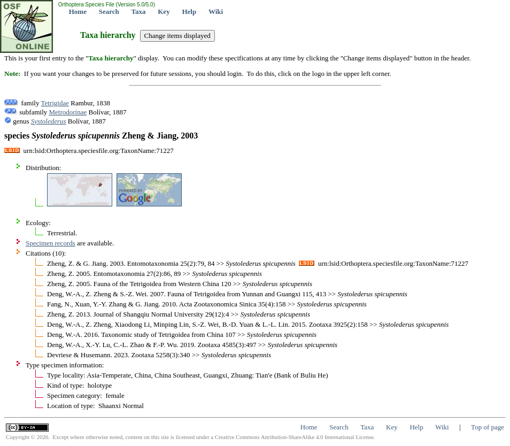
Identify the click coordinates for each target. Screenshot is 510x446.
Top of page (487, 427)
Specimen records (50, 243)
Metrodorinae (68, 112)
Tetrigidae (55, 103)
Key (163, 11)
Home (78, 11)
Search (109, 11)
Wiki (215, 11)
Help (189, 11)
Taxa (139, 11)
